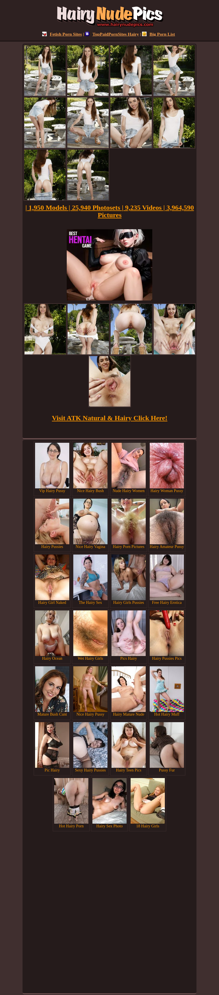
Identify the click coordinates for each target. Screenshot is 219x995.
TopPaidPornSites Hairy (112, 34)
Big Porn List (158, 34)
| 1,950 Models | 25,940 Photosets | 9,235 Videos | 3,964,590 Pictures (109, 211)
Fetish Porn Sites (62, 34)
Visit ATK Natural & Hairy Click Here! (109, 418)
